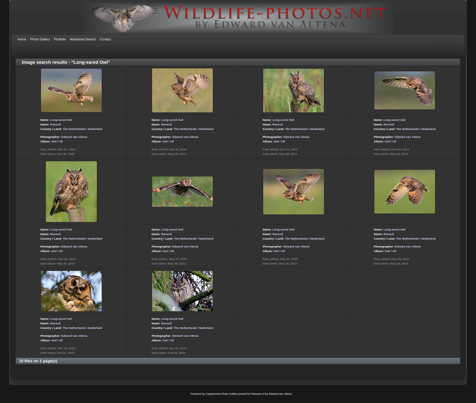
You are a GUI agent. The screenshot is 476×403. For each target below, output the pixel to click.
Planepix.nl (257, 393)
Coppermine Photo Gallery (222, 393)
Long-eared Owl (61, 119)
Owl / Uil (57, 141)
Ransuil (55, 124)
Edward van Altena (74, 136)
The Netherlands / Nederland (82, 129)
